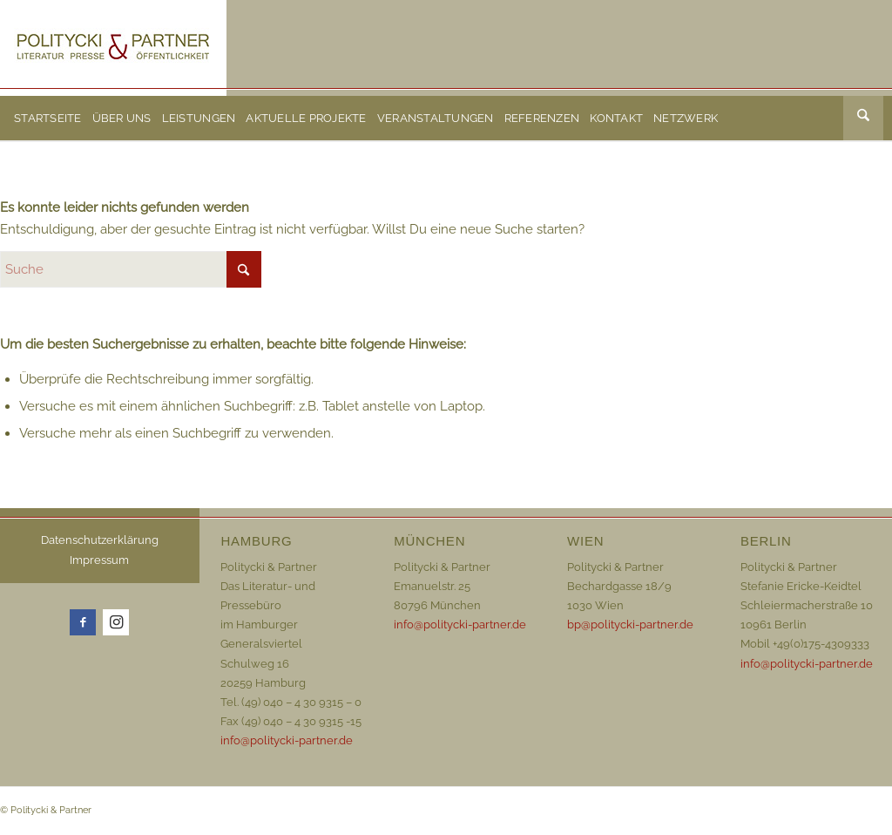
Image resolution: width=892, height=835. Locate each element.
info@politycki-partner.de (286, 740)
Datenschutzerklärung (100, 540)
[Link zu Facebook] (83, 622)
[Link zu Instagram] (116, 622)
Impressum (99, 560)
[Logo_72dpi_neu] (113, 48)
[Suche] (863, 118)
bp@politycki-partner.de (630, 624)
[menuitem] (48, 118)
